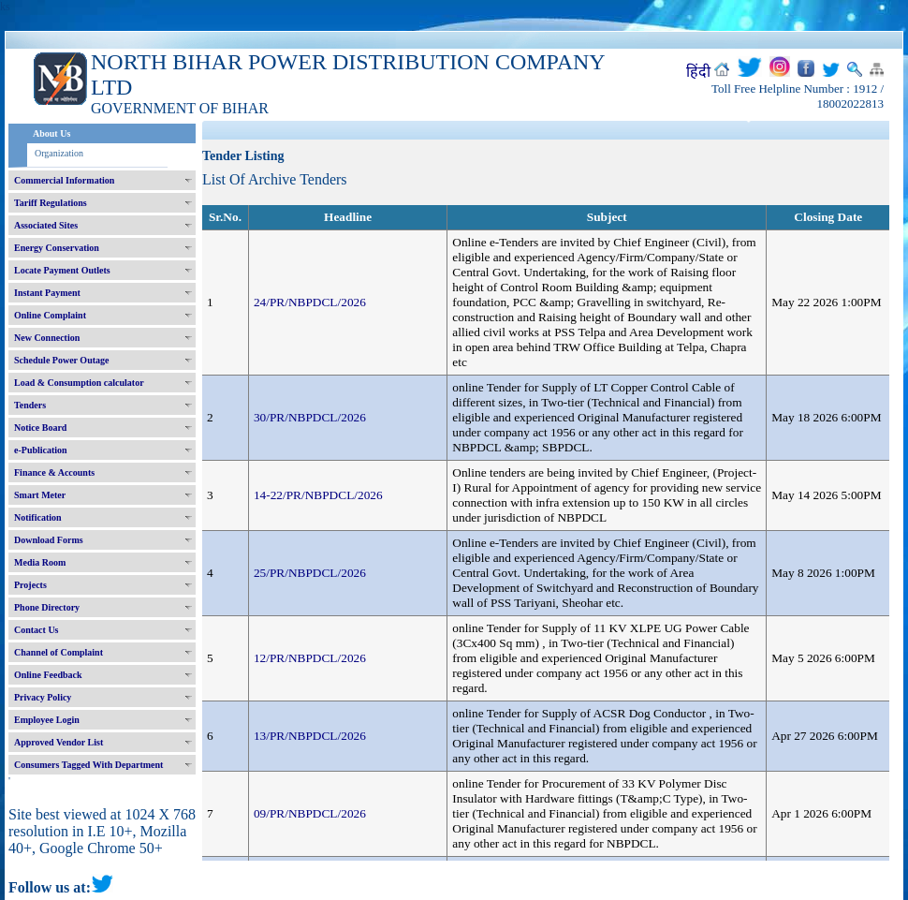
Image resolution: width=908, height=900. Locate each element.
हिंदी (698, 72)
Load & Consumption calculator (79, 382)
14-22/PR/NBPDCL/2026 (318, 495)
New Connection (47, 337)
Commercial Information (64, 180)
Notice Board (40, 427)
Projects (30, 585)
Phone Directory (47, 607)
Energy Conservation (56, 248)
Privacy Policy (42, 697)
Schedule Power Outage (61, 360)
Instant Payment (47, 293)
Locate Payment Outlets (62, 270)
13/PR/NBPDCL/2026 (310, 736)
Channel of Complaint (58, 652)
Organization (59, 153)
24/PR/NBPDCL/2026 (310, 302)
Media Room (40, 562)
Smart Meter (40, 495)
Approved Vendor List (58, 742)
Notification (38, 517)
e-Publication (40, 450)
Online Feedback (48, 675)
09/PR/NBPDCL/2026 (310, 813)
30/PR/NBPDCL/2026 (310, 417)
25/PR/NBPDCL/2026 (310, 573)
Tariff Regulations (50, 203)
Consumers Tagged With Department (88, 765)
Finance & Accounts (54, 472)
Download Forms (48, 540)
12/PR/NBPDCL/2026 (310, 658)
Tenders (30, 405)
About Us (51, 133)
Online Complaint (50, 315)
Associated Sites (46, 225)
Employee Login (47, 720)
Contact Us (36, 630)
